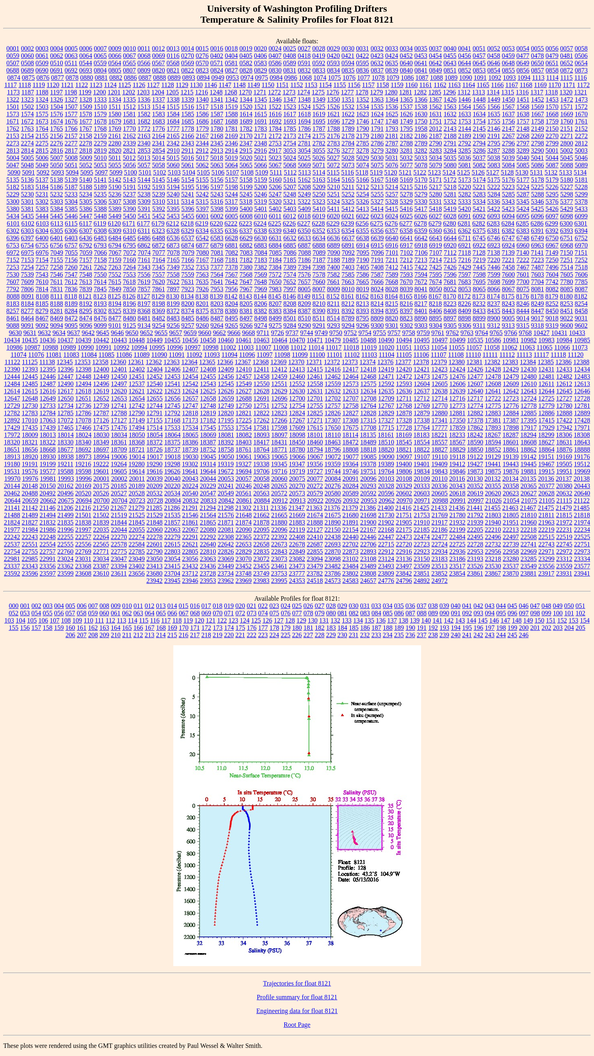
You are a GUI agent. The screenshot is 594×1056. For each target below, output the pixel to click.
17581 (261, 427)
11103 (369, 354)
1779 (202, 128)
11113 (524, 354)
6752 (581, 238)
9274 (260, 325)
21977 (12, 529)
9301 (391, 325)
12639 (457, 391)
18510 (386, 442)
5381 (27, 208)
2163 (144, 135)
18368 (137, 442)
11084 (89, 354)
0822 (187, 70)
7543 (42, 274)
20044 (208, 478)
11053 (421, 347)
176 (252, 627)
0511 (71, 63)
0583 (260, 63)
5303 (56, 201)
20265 (279, 485)
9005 (508, 318)
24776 (386, 580)
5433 (581, 208)
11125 (30, 361)
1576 (56, 114)
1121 (67, 84)
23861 (475, 573)
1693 (289, 121)
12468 (368, 376)
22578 (119, 544)
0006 (85, 48)
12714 (439, 398)
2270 (552, 135)
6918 (421, 245)
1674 (56, 121)
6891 (348, 245)
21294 (208, 507)
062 (127, 613)
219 (217, 634)
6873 (173, 245)
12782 (12, 413)
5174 (479, 179)
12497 (119, 383)
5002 (566, 150)
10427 (541, 332)
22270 (119, 536)
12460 (297, 376)
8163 (376, 296)
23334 (582, 558)
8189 (71, 303)
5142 (115, 179)
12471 (386, 376)
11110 (473, 354)
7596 (450, 274)
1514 (158, 106)
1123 (95, 84)
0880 (86, 77)
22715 (386, 544)
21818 (582, 515)
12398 (83, 369)
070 (218, 613)
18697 (101, 449)
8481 (144, 318)
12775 (493, 405)
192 (433, 627)
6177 (143, 223)
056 (59, 613)
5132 (551, 172)
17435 (30, 427)
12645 (564, 391)
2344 (202, 143)
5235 (100, 194)
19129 (493, 456)
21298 (225, 507)
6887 (304, 245)
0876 (42, 77)
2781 (304, 143)
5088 (566, 165)
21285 (154, 507)
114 (132, 620)
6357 (391, 230)
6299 (551, 223)
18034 (119, 434)
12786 (83, 413)
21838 (83, 522)
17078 (83, 420)
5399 (231, 208)
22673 (279, 544)
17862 (475, 427)
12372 (332, 361)
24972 (440, 580)
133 (346, 620)
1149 (253, 84)
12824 (297, 413)
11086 (124, 354)
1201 (114, 92)
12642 (511, 391)
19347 (297, 464)
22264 (101, 536)
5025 (304, 157)
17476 (119, 427)
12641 (493, 391)
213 (149, 634)
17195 (226, 420)
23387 (101, 566)
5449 (115, 216)
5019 (231, 157)
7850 (129, 289)
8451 (566, 310)
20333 (422, 485)
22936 (457, 551)
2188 (450, 135)
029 (342, 605)
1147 (225, 84)
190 (410, 627)
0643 (449, 63)
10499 (457, 340)
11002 (228, 347)
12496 (101, 383)
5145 (158, 179)
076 (286, 613)
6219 (201, 223)
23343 (30, 566)
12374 (368, 361)
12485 (30, 383)
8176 (522, 296)
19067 (315, 456)
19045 (208, 456)
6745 (479, 238)
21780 (457, 515)
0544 (85, 63)
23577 (582, 566)
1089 (451, 77)
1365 (406, 99)
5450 (129, 216)
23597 (48, 573)
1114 (552, 77)
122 (222, 620)
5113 (304, 172)
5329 (406, 201)
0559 (100, 63)
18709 (119, 449)
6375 (479, 230)
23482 (333, 566)
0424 (391, 55)
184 (342, 627)
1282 (420, 92)
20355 (493, 485)
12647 (12, 398)
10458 (208, 340)
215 (172, 634)
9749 (321, 332)
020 (240, 605)
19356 (315, 464)
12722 (493, 398)
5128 (507, 172)
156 (25, 627)
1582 (144, 114)
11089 (141, 354)
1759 (552, 121)
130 (312, 620)
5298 (566, 194)
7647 (245, 281)
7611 (56, 281)
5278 (406, 194)
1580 (115, 114)
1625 (391, 114)
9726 (277, 332)
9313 (508, 325)
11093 (212, 354)
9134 (144, 325)
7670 (406, 281)
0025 (289, 48)
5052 (85, 165)
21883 (297, 522)
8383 (275, 310)
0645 (479, 63)
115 (143, 620)
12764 (368, 405)
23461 (279, 566)
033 (376, 605)
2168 (217, 135)
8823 (406, 318)
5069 (304, 165)
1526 (333, 106)
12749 (226, 405)
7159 (115, 259)
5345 (522, 201)
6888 (319, 245)
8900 (493, 318)
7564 (217, 274)
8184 (27, 303)
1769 (115, 128)
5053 (100, 165)
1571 (566, 106)
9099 (100, 325)
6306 (71, 230)
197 (490, 627)
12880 (440, 413)
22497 (511, 536)
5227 (566, 186)
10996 (175, 347)
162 (93, 627)
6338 (260, 230)
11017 (333, 347)
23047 (119, 558)
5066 (260, 165)
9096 (85, 325)
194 (456, 627)
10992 (121, 347)
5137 (42, 179)
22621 (190, 544)
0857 (537, 70)
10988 (50, 347)
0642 (435, 63)
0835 (348, 70)
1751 (435, 121)
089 (433, 613)
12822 (261, 413)
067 (184, 613)
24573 (333, 580)
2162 (129, 135)
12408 (208, 369)
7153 (27, 259)
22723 (422, 544)
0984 (276, 77)
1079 (392, 77)
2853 (144, 150)
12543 (208, 383)
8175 (508, 296)
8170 (449, 296)
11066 (562, 347)
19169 (564, 456)
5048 (27, 165)
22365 (244, 536)
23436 (208, 566)
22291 (190, 536)
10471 (315, 340)
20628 (547, 493)
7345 (158, 267)
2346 (231, 143)
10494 (404, 340)
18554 (422, 442)
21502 (101, 515)
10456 (190, 340)
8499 (275, 318)
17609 (297, 427)
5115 (333, 172)
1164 (468, 84)
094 (490, 613)
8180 (566, 296)
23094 (315, 558)
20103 (386, 478)
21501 (83, 515)
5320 (274, 201)
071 (229, 613)
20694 (84, 500)
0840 (406, 70)
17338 (422, 420)
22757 (48, 551)
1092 (494, 77)
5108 (247, 172)
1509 (85, 106)
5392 (158, 208)
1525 (318, 106)
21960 (529, 522)
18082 (244, 434)
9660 (204, 332)
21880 (279, 522)
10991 (104, 347)
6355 (362, 230)
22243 (30, 536)
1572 (581, 106)
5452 (158, 216)
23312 (564, 558)
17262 (261, 420)
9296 (362, 325)
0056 (551, 48)
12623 (172, 391)
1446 (464, 99)
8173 (479, 296)
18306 (564, 434)
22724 (440, 544)
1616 (275, 114)
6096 (537, 216)
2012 (435, 128)
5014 (158, 157)
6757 (71, 245)
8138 (202, 296)
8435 (494, 310)
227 (308, 634)
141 (437, 620)
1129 (182, 84)
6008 (246, 216)
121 (210, 620)
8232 (479, 303)
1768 (100, 128)
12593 (404, 383)
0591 (304, 63)
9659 (190, 332)
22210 (493, 529)
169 (172, 627)
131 (324, 620)
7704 (537, 281)
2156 (56, 135)
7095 (362, 252)
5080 (450, 165)
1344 (246, 99)
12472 (404, 376)
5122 (419, 172)
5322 (304, 201)
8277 (27, 310)
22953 (475, 551)
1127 (153, 84)
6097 (551, 216)
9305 (450, 325)
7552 (115, 274)
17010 (30, 420)
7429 (464, 267)
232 (365, 634)
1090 (465, 77)
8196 (129, 303)
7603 (537, 274)
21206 (65, 507)
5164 (333, 179)
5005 (27, 157)
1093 (509, 77)
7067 (115, 252)
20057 (244, 478)
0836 (362, 70)
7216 (464, 259)
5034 (435, 157)
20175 (101, 485)
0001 (12, 48)
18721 (137, 449)
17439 (48, 427)
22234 (582, 529)
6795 (129, 245)
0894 (203, 77)
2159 (100, 135)
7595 (435, 274)
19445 (528, 464)
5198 (231, 186)
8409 (464, 310)
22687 (315, 544)
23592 (12, 573)
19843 (440, 471)
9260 (202, 325)
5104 (188, 172)
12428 (493, 369)
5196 (202, 186)
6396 (12, 238)
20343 (457, 485)
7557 (158, 274)
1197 (56, 92)
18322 (48, 442)
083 (365, 613)
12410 (244, 369)
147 (505, 620)
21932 (457, 522)
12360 (118, 361)
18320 (12, 442)
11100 (317, 354)
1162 (440, 84)
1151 (282, 84)
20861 (244, 500)
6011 (275, 216)
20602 (404, 493)
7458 (508, 267)
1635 (494, 114)
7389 (289, 267)
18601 (511, 442)
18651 (12, 449)
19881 (529, 471)
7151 (581, 252)
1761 (581, 121)
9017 (537, 318)
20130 (475, 478)
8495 (231, 318)
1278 (362, 92)
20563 (261, 493)
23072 (261, 558)
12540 (155, 383)
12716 (457, 398)
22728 (475, 544)
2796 (508, 143)
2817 (71, 150)
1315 (507, 92)
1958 (421, 128)
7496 (552, 267)
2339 (129, 143)
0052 (493, 48)
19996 (83, 478)
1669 (566, 114)
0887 (144, 77)
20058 (261, 478)
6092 (479, 216)
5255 (377, 194)
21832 (48, 522)
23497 (404, 566)
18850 (475, 449)
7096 (377, 252)
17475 (101, 427)
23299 (547, 558)
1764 (42, 128)
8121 (85, 296)
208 (93, 634)
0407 (274, 55)
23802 (350, 573)
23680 (154, 573)
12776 (511, 405)
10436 (48, 340)
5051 (71, 165)
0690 (42, 70)
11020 (386, 347)
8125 (114, 296)
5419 (449, 208)
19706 (261, 471)
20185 (119, 485)
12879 (422, 413)
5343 (508, 201)
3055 (318, 150)
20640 (582, 493)
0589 (289, 63)
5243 (217, 194)
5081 (464, 165)
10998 (210, 347)
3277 (347, 150)
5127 (492, 172)
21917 (440, 522)
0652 (566, 63)
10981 (511, 340)
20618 (457, 493)
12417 (350, 369)
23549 (529, 566)
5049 (42, 165)
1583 (158, 114)
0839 (391, 70)
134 (358, 620)
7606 (581, 274)
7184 (275, 259)
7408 (377, 267)
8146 (289, 296)
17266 (279, 420)
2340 (144, 143)
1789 (348, 128)
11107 (439, 354)
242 (478, 634)
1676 (71, 121)
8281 (56, 310)
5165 (348, 179)
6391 (537, 230)
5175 (494, 179)
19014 (137, 456)
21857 (172, 522)
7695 (479, 281)
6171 (128, 223)
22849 (297, 551)
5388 (100, 208)
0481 (566, 55)
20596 (386, 493)
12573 (351, 383)
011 (138, 605)
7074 (144, 252)
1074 (319, 77)
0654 (581, 63)
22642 (226, 544)
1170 (554, 84)
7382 (260, 267)
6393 (566, 230)
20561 (244, 493)
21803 (493, 515)
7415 (406, 267)
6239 (347, 223)
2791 (450, 143)
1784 (275, 128)
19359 (332, 464)
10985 (582, 340)
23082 (297, 558)
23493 (386, 566)
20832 (191, 500)
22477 (440, 536)
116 (155, 620)
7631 (187, 281)
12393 (30, 369)
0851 (450, 70)
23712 (190, 573)
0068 (144, 55)
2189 (464, 135)
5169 (406, 179)
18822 (422, 449)
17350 (457, 420)
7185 (289, 259)
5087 (552, 165)
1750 (421, 121)
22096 (279, 529)
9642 (88, 332)
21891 (351, 522)
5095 (86, 172)
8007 (319, 289)
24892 (422, 580)
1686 (202, 121)
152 (562, 620)
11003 (245, 347)
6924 (508, 245)
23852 (439, 573)
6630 (260, 238)
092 (467, 613)
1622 (348, 114)
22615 (172, 544)
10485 (351, 340)
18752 (208, 449)
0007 (100, 48)
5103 (174, 172)
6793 (100, 245)
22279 (172, 536)
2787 (391, 143)
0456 (464, 55)
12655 (155, 398)
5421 (479, 208)
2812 (581, 143)
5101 (144, 172)
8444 (523, 310)
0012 (158, 48)
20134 (510, 478)
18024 (83, 434)
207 (82, 634)
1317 (536, 92)
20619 (475, 493)
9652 (146, 332)
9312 (493, 325)
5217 (435, 186)
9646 (117, 332)
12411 (261, 369)
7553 (129, 274)
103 (9, 620)
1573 (12, 114)
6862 (144, 245)
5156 (217, 179)
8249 (537, 303)
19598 (83, 471)
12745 (172, 405)
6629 (246, 238)
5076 (391, 165)
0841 (421, 70)
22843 (279, 551)
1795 (406, 128)
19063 (261, 456)
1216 (201, 92)
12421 (421, 369)
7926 (202, 289)
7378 (231, 267)
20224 (190, 485)
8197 (144, 303)
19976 (30, 478)
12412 (279, 369)
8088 (12, 296)
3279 (376, 150)
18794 (315, 449)
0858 (552, 70)
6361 (449, 230)
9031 (581, 318)
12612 (564, 383)
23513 (440, 566)
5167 (377, 179)
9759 (423, 332)
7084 (260, 252)
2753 (275, 143)
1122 (81, 84)
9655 (161, 332)
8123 (100, 296)
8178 (537, 296)
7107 (435, 252)
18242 (475, 434)
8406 (435, 310)
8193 (100, 303)
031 (365, 605)
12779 (547, 405)
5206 (275, 186)
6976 (42, 252)
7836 (71, 289)
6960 (523, 245)
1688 (231, 121)
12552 (297, 383)
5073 (348, 165)
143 (460, 620)
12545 (226, 383)
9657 (175, 332)
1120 (53, 84)
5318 (245, 201)
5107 (232, 172)
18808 (351, 449)
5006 (42, 157)
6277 (405, 223)
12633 (351, 391)
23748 (243, 573)
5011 (115, 157)
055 (48, 613)
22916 (404, 551)
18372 (155, 442)
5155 (202, 179)
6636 (333, 238)
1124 (110, 84)
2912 (202, 150)
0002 (27, 48)
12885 (529, 413)
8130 (172, 296)
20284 (351, 485)
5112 (290, 172)
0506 (581, 55)
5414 (376, 208)
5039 (508, 157)
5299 (581, 194)
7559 (187, 274)
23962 (226, 580)
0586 (274, 63)
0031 (362, 48)
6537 (187, 238)
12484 (12, 383)
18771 (279, 449)
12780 (564, 405)
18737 (172, 449)
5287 (523, 194)
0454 (435, 55)
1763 (27, 128)
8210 (319, 303)
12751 (261, 405)
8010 (348, 289)
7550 (100, 274)
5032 (406, 157)
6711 (464, 238)
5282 (464, 194)
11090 (159, 354)
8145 (274, 296)
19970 (12, 478)
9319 (551, 325)
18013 (48, 434)
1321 (580, 92)
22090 (244, 529)
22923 (422, 551)
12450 (119, 376)
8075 (523, 289)
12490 (65, 383)
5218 (449, 186)
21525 (137, 515)
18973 (83, 456)
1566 (493, 106)
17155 (155, 420)
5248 (289, 194)
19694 (244, 471)
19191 (30, 464)
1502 (27, 106)
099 (546, 613)
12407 (190, 369)
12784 (48, 413)
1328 (85, 99)
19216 (83, 464)
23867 (493, 573)
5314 (187, 201)
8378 (217, 310)
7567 (231, 274)
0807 (129, 70)
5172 (450, 179)
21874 (244, 522)
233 (376, 634)
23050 (155, 558)
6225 (274, 223)
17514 (155, 427)
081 (342, 613)
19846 (457, 471)
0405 (245, 55)
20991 (458, 500)
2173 (289, 135)
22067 (190, 529)
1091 (480, 77)
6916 (391, 245)
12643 (529, 391)
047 (535, 605)
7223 (537, 259)
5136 (27, 179)
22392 (279, 536)
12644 (547, 391)
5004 (12, 157)
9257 (187, 325)
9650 (132, 332)
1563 (449, 106)
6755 (42, 245)
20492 (48, 493)
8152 (333, 296)
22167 (368, 529)
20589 (351, 493)
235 (399, 634)
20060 (279, 478)
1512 (129, 106)
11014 (316, 347)
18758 (226, 449)
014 (172, 605)
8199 (173, 303)
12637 (422, 391)
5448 (100, 216)
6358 (406, 230)
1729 (348, 121)
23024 (65, 558)
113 (121, 620)
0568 (172, 63)
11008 (281, 347)
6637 (348, 238)
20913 (298, 500)
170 (184, 627)
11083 (71, 354)
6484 (115, 238)
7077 (158, 252)
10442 (101, 340)
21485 (581, 507)
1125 (124, 84)
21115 (564, 500)
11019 (369, 347)
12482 (564, 376)
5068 (289, 165)
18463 (333, 442)
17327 (386, 420)
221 (240, 634)
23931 (564, 573)
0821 (173, 70)
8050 (435, 289)
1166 (497, 84)
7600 (508, 274)
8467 (42, 318)
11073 (580, 347)
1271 (259, 92)
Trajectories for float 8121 (297, 983)
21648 (244, 515)
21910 (422, 522)
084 (376, 613)
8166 (420, 296)
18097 (279, 434)
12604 (422, 383)
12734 (65, 405)
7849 (115, 289)
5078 (421, 165)
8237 (493, 303)
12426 (475, 369)
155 (14, 627)
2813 (12, 150)
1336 (144, 99)
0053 (508, 48)
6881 (231, 245)
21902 (386, 522)
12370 (296, 361)
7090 (333, 252)
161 (82, 627)
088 (422, 613)
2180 (377, 135)
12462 (333, 376)
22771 (101, 551)
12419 (386, 369)
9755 (379, 332)
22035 (101, 529)
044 (501, 605)
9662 (219, 332)
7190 (362, 259)
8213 (362, 303)
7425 (435, 267)
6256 (362, 223)
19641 (190, 471)
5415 (391, 208)
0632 (376, 63)
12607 (475, 383)
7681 (449, 281)
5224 (522, 186)
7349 (173, 267)
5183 (27, 186)
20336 (440, 485)
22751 (582, 544)
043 (489, 605)
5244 (231, 194)
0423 (376, 55)
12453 (172, 376)
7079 (187, 252)
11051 (404, 347)
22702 (351, 544)
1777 (173, 128)
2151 (566, 128)
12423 (439, 369)
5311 (173, 201)
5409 (304, 208)
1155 (339, 84)
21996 (65, 529)
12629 (279, 391)
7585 (348, 274)
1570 (551, 106)
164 (116, 627)
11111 (490, 354)
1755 (494, 121)
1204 (157, 92)
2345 (217, 143)
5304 (71, 201)
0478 (537, 55)
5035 (449, 157)
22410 (315, 536)
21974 (582, 522)
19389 (386, 464)
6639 (377, 238)
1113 (538, 77)
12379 (439, 361)
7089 (319, 252)
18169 (404, 434)
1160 (411, 84)
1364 (391, 99)
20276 (333, 485)
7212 (406, 259)
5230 (27, 194)
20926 (333, 500)
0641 (420, 63)
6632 (289, 238)
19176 (582, 456)
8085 (566, 289)
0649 (522, 63)
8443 (508, 310)
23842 (404, 573)
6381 (493, 230)
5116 (347, 172)
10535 (475, 340)
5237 (129, 194)
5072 (333, 165)
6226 (289, 223)
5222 (493, 186)
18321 (30, 442)
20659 (30, 500)
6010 (260, 216)
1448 (479, 99)
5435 (27, 216)
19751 (368, 471)
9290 (304, 325)
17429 (12, 427)
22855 (315, 551)
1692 (275, 121)
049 (557, 605)
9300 (377, 325)
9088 (12, 325)
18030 (101, 434)
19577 (48, 471)
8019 (362, 289)
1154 (325, 84)
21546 (190, 515)
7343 (144, 267)
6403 (71, 238)
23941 (582, 573)
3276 (333, 150)
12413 (297, 369)
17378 (475, 420)
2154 (27, 135)
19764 (386, 471)
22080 (208, 529)
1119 (38, 84)
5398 (217, 208)
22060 (155, 529)
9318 (537, 325)
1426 (450, 99)
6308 (100, 230)
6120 (114, 223)
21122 (582, 500)
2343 (187, 143)
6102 (27, 223)
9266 (246, 325)
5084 (508, 165)
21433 (439, 507)
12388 (581, 361)
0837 (377, 70)
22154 (350, 529)
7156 (71, 259)
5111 (276, 172)
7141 (537, 252)
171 (195, 627)
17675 (351, 427)
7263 (115, 267)
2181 (391, 135)
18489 (368, 442)
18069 (208, 434)
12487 (48, 383)
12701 (315, 398)
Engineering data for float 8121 (297, 1010)
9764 (481, 332)
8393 (362, 310)
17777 (440, 427)
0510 (56, 63)
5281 (450, 194)
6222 (230, 223)
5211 (348, 186)
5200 (260, 186)
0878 (72, 77)
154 (585, 620)
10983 (547, 340)
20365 (529, 485)
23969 (244, 580)
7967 (246, 289)
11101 (335, 354)
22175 (404, 529)
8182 (581, 296)
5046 (581, 157)
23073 (279, 558)
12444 (12, 376)
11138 (47, 361)
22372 (261, 536)
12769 (422, 405)
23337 (12, 566)
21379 (350, 507)
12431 (546, 369)
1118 (24, 84)
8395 (391, 310)
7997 (289, 289)
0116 (173, 55)
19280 (136, 464)
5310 (158, 201)
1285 (434, 92)
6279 (434, 223)
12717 (475, 398)
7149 (551, 252)
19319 (225, 464)
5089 (581, 165)
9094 (56, 325)
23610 (101, 573)
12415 (315, 369)
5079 (435, 165)
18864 (547, 449)
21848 (155, 522)
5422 (493, 208)
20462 (12, 493)
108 (66, 620)
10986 (14, 347)
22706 (368, 544)
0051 (479, 48)
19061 (244, 456)
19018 (172, 456)
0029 (333, 48)
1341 (217, 99)
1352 (362, 99)
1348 (304, 99)
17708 (368, 427)
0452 (406, 55)
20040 (172, 478)
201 (535, 627)
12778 (529, 405)
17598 (279, 427)
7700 (522, 281)
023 (274, 605)
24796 (404, 580)
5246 (260, 194)
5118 (362, 172)
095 (501, 613)
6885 (289, 245)
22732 (493, 544)
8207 (275, 303)
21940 (493, 522)
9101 (115, 325)
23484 (351, 566)
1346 (275, 99)
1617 (289, 114)
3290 (537, 150)
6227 (303, 223)
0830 (275, 70)
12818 (190, 413)
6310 (129, 230)
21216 (83, 507)
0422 (362, 55)
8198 (158, 303)
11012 (298, 347)
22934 (440, 551)
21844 (119, 522)
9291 (319, 325)
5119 (376, 172)
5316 (216, 201)
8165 (406, 296)
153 (573, 620)
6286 (536, 223)
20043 (190, 478)
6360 (435, 230)
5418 (435, 208)
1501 (12, 106)
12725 (546, 398)
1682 (144, 121)
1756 (508, 121)
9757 (393, 332)
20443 (582, 485)
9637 (73, 332)
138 (403, 620)
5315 (202, 201)
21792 (475, 515)
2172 (275, 135)
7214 (435, 259)
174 (229, 627)
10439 (83, 340)
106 (43, 620)
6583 (217, 238)
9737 (291, 332)
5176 (508, 179)
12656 (172, 398)
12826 (333, 413)
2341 (158, 143)
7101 (391, 252)
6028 (449, 216)
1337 (158, 99)
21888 (315, 522)
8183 (12, 303)
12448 (83, 376)
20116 (457, 478)
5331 (435, 201)
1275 (318, 92)
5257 (391, 194)
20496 (65, 493)
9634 (59, 332)
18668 (48, 449)
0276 (202, 55)
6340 (289, 230)
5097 (101, 172)
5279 (421, 194)
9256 (173, 325)
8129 (158, 296)
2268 (523, 135)
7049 (56, 252)
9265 (231, 325)
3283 (435, 150)
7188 (333, 259)
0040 (449, 48)
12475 (440, 376)
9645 (102, 332)
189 (399, 627)
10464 (279, 340)
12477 (475, 376)
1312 (464, 92)
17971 (582, 427)
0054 (522, 48)
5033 (420, 157)
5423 (508, 208)
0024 (274, 48)
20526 (101, 493)
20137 (564, 478)
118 (176, 620)
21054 (511, 500)
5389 (115, 208)
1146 (210, 84)
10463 (261, 340)
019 (229, 605)
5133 (565, 172)
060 (104, 613)
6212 (172, 223)
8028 (391, 289)
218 (206, 634)
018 (217, 605)
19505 (564, 464)
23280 (511, 558)
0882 (115, 77)
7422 (421, 267)
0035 (420, 48)
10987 (32, 347)
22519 (564, 536)
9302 (406, 325)
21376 (332, 507)
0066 (115, 55)
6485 (129, 238)
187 (376, 627)
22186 (439, 529)
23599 (65, 573)
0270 (187, 55)
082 (354, 613)
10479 (333, 340)
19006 (119, 456)
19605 (119, 471)
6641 (406, 238)
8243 (508, 303)
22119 (297, 529)
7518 (581, 267)
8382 (260, 310)
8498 (260, 318)
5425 (537, 208)
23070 (244, 558)
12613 (582, 383)
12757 (333, 405)
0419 (318, 55)
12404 (155, 369)
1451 (523, 99)
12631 (315, 391)
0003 (42, 48)
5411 (333, 208)
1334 (115, 99)
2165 (173, 135)
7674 (435, 281)
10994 (139, 347)
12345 (65, 361)
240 (455, 634)
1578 (85, 114)
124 (244, 620)
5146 (173, 179)
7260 (71, 267)
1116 (580, 77)
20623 (511, 493)
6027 (435, 216)
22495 (475, 536)
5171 (435, 179)
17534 (190, 427)
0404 (231, 55)
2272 (581, 135)
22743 (547, 544)
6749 (537, 238)
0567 (158, 63)
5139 (71, 179)
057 (70, 613)
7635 (202, 281)
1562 (435, 106)
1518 (216, 106)
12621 (137, 391)
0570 (202, 63)
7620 (158, 281)
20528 (137, 493)
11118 (558, 354)
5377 (566, 201)
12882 (475, 413)
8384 (289, 310)
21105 (547, 500)
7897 (173, 289)
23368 (83, 566)
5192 (144, 186)
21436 (457, 507)
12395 (48, 369)
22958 (511, 551)
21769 (440, 515)
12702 (333, 398)
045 (512, 605)
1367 (435, 99)
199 (512, 627)
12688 (244, 398)
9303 (421, 325)
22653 (244, 544)
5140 (85, 179)
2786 (377, 143)
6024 (391, 216)
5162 (304, 179)
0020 (260, 48)
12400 (101, 369)
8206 (260, 303)
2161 (115, 135)
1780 (217, 128)
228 (319, 634)
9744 (306, 332)
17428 (582, 420)
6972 (12, 252)
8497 (246, 318)
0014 (187, 48)
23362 (65, 566)
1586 (202, 114)
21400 (385, 507)
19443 (510, 464)
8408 (450, 310)
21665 (279, 515)
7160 (129, 259)
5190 (115, 186)
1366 (421, 99)
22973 (582, 551)
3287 (493, 150)
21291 (190, 507)
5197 (217, 186)
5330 (420, 201)
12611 (546, 383)
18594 (493, 442)
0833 (319, 70)
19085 (368, 456)
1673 (42, 121)
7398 (319, 267)
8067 (508, 289)
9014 (522, 318)
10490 (386, 340)
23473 (297, 566)
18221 (439, 434)
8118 (70, 296)
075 (274, 613)
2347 (246, 143)
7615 (114, 281)
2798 (537, 143)
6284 (507, 223)
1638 (523, 114)
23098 (333, 558)
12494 (83, 383)
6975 (27, 252)
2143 (450, 128)
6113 (57, 223)
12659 (226, 398)
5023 (274, 157)
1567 (508, 106)
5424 (522, 208)
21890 (333, 522)
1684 (173, 121)
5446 (71, 216)
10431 (559, 332)
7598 (479, 274)
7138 (493, 252)
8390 (319, 310)
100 (558, 613)
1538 (420, 106)
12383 (510, 361)
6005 (231, 216)
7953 (217, 289)
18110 (333, 434)
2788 (406, 143)
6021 (347, 216)
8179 (551, 296)
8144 (260, 296)
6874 (187, 245)
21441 (474, 507)
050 (569, 605)
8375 (202, 310)
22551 (30, 544)
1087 (421, 77)
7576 (304, 274)
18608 (529, 442)
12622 (155, 391)
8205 (246, 303)
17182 (208, 420)
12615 (30, 391)
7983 (275, 289)
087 (410, 613)
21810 (529, 515)
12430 (528, 369)
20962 (387, 500)
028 (331, 605)
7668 (391, 281)
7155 (56, 259)
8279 (42, 310)
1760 (566, 121)
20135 (528, 478)
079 (320, 613)
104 (21, 620)
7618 (129, 281)
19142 (528, 456)
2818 (85, 150)
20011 (137, 478)
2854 (158, 150)
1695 (319, 121)
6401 (56, 238)
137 (392, 620)
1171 (569, 84)
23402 (137, 566)
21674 (315, 515)
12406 (172, 369)
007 (93, 605)
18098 (297, 434)
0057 (566, 48)
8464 (27, 318)
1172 (583, 84)
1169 (540, 84)
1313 (478, 92)
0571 (216, 63)
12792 (172, 413)
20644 (12, 500)
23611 (119, 573)
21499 (65, 515)
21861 (190, 522)
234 (387, 634)
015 (183, 605)
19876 (511, 471)
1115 (566, 77)
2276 (56, 143)
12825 (315, 413)
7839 (85, 289)
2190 (479, 135)
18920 (30, 456)
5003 (581, 150)
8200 (187, 303)
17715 (386, 427)
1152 (296, 84)
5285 (508, 194)
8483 (173, 318)
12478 (493, 376)
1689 (246, 121)
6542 (202, 238)
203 (558, 627)
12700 (297, 398)
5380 (12, 208)
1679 (115, 121)
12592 (386, 383)
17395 (529, 420)
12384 (528, 361)
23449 (226, 566)
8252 (551, 303)
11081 (54, 354)
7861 (158, 289)
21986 (48, 529)
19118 (457, 456)
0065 (100, 55)
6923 (494, 245)
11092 (194, 354)
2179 (362, 135)
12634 (368, 391)
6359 (420, 230)
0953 (232, 77)
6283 (493, 223)
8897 (449, 318)
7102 (406, 252)
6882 (246, 245)
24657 (368, 580)
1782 (246, 128)
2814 (27, 150)
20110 (439, 478)
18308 (582, 434)
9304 (435, 325)
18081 (226, 434)
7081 (217, 252)
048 (546, 605)
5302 (42, 201)
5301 (27, 201)
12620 (119, 391)
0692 (71, 70)
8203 (217, 303)
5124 (449, 172)
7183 (260, 259)
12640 (475, 391)
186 (365, 627)
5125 (463, 172)
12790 (137, 413)
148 (517, 620)
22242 (12, 536)
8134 (187, 296)
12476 (457, 376)
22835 (261, 551)
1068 (305, 77)
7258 (56, 267)
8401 (421, 310)
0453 (420, 55)
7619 (143, 281)
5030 (376, 157)
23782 (315, 573)
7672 (420, 281)
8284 (71, 310)
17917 (529, 427)
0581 (231, 63)
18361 (119, 442)
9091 (27, 325)
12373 (350, 361)
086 (399, 613)
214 (161, 634)
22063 (172, 529)
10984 (564, 340)
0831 (289, 70)
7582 (333, 274)
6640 (391, 238)
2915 (245, 150)
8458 (581, 310)
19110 (439, 456)
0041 (464, 48)
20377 (547, 485)
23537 (511, 566)
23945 (172, 580)
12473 (422, 376)
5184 (42, 186)
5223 (508, 186)
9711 (263, 332)
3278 (362, 150)
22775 (119, 551)
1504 (56, 106)
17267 (297, 420)
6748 (522, 238)
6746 (493, 238)
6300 (566, 223)
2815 (42, 150)
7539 (27, 274)
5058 (158, 165)
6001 (202, 216)
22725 (457, 544)
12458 (261, 376)
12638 (440, 391)
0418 (304, 55)
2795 (494, 143)
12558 (315, 383)
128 (290, 620)
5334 (479, 201)
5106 (217, 172)
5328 (391, 201)
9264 (217, 325)
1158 (382, 84)
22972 (564, 551)
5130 (521, 172)
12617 (65, 391)
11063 (527, 347)
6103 (42, 223)
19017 (155, 456)
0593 (333, 63)
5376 (551, 201)
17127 (119, 420)
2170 (246, 135)
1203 (143, 92)
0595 (362, 63)
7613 (85, 281)
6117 (85, 223)
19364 (350, 464)
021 (251, 605)
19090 (386, 456)
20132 (493, 478)
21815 (564, 515)
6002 (217, 216)
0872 (566, 70)
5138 (56, 179)
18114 (350, 434)
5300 (12, 201)
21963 (547, 522)
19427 (475, 464)
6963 (537, 245)
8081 (537, 289)
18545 (404, 442)
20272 (315, 485)
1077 (363, 77)
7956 (231, 289)
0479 (551, 55)
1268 (230, 92)
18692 (83, 449)
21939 (475, 522)
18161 (386, 434)
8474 (85, 318)
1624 (377, 114)
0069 (158, 55)
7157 (85, 259)
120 (199, 620)
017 (206, 605)
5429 (566, 208)
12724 (528, 398)
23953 (208, 580)
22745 (564, 544)
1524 (304, 106)
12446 (48, 376)
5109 (261, 172)
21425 (421, 507)
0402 (216, 55)
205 (580, 627)
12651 (83, 398)
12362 (154, 361)
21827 (30, 522)
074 (263, 613)
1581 (129, 114)
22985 (30, 558)
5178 (537, 179)
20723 (137, 500)
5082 (479, 165)
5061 (187, 165)
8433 (479, 310)
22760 (65, 551)
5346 (537, 201)
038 (433, 605)
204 (569, 627)
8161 (347, 296)
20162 (65, 485)
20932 (351, 500)
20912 (280, 500)
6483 (100, 238)
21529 (155, 515)
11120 (575, 354)
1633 (464, 114)
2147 (508, 128)
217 (195, 634)
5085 (523, 165)
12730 (30, 405)
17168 (172, 420)
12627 (244, 391)
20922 (315, 500)
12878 (404, 413)
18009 (30, 434)
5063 (217, 165)
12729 (12, 405)
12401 (119, 369)
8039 (406, 289)
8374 (187, 310)
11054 (439, 347)
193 (444, 627)
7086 (289, 252)
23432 (190, 566)
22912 (386, 551)
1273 (289, 92)
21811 (546, 515)
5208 (304, 186)
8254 (581, 303)
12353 (83, 361)
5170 (421, 179)
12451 (137, 376)
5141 (100, 179)
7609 (27, 281)
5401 (260, 208)
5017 (202, 157)
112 (110, 620)
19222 (101, 464)
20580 (333, 493)
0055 (537, 48)
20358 (511, 485)
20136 (546, 478)
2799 (552, 143)
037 (421, 605)
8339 (129, 310)
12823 (279, 413)
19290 (154, 464)
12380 (457, 361)
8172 (464, 296)
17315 (368, 420)
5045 (566, 157)
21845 (137, 522)
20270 (297, 485)
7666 (376, 281)
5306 (100, 201)
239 (444, 634)
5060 (173, 165)
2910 (173, 150)
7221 (508, 259)
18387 (208, 442)
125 (256, 620)
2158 (85, 135)
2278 (85, 143)
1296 (449, 92)
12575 (368, 383)
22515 (547, 536)
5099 (115, 172)
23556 (547, 566)
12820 (226, 413)
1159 (397, 84)
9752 (350, 332)
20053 (226, 478)
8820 (391, 318)
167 (150, 627)
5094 (72, 172)
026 (308, 605)
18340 (83, 442)
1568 (522, 106)
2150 (552, 128)
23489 (368, 566)
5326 (362, 201)
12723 (510, 398)
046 (523, 605)
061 (116, 613)
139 (414, 620)
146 (494, 620)
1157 (368, 84)
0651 (551, 63)
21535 (172, 515)
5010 (100, 157)
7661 (333, 281)
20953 (369, 500)
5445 (56, 216)
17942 (564, 427)
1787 (319, 128)
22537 (12, 544)
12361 (136, 361)
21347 (296, 507)
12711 (404, 398)
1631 (435, 114)
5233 (71, 194)
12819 (208, 413)
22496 (493, 536)
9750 (335, 332)
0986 (290, 77)
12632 (333, 391)
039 (444, 605)
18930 (48, 456)
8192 (85, 303)
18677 (65, 449)
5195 (187, 186)
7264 (129, 267)
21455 (492, 507)
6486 (144, 238)
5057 (144, 165)
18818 (368, 449)
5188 (85, 186)
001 (25, 605)
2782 (319, 143)
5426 (551, 208)
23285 (529, 558)
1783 (260, 128)
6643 (435, 238)
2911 (187, 150)
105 (32, 620)
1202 (128, 92)
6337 (245, 230)
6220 (216, 223)
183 (331, 627)
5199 (246, 186)
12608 (493, 383)
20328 (386, 485)
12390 (12, 369)
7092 (348, 252)
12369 (278, 361)
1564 (464, 106)
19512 (582, 464)
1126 (138, 84)
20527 (119, 493)
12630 (297, 391)
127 (278, 620)
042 (478, 605)
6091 (464, 216)
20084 (333, 478)
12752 (279, 405)
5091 (28, 172)
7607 (12, 281)
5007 (56, 157)
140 (426, 620)
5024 (289, 157)
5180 (566, 179)
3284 (449, 150)
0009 (115, 48)
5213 (376, 186)
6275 (376, 223)
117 (165, 620)
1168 (525, 84)
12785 (65, 413)
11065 (544, 347)
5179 (552, 179)
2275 (42, 143)
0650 (537, 63)
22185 (421, 529)
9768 (525, 332)
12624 (190, 391)
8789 (347, 318)
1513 (143, 106)
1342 (231, 99)
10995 (157, 347)
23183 (440, 558)
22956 (493, 551)
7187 (319, 259)
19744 (333, 471)
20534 (172, 493)
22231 (564, 529)
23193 (475, 558)
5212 (362, 186)
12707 (351, 398)
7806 (27, 289)
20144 (12, 485)
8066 (494, 289)
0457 (479, 55)
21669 (297, 515)
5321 (289, 201)
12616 (48, 391)
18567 (457, 442)
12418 (368, 369)
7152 (12, 259)
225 (285, 634)
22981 (12, 558)
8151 (318, 296)
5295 (552, 194)
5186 (56, 186)
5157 (231, 179)
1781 (231, 128)
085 (388, 613)
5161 (289, 179)
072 (240, 613)
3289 (522, 150)
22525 (582, 536)
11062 (509, 347)
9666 (234, 332)
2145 (479, 128)
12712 (421, 398)
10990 (86, 347)
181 (308, 627)
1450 (508, 99)
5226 (551, 186)
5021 (260, 157)
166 (138, 627)
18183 (421, 434)
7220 (493, 259)
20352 (475, 485)
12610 (529, 383)
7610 (42, 281)
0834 (333, 70)
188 (388, 627)
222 (251, 634)
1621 (333, 114)
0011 (144, 48)
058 (82, 613)
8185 (42, 303)
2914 (231, 150)
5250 (319, 194)
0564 (114, 63)
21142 (30, 507)
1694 (304, 121)
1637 (508, 114)
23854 (457, 573)
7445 (479, 267)
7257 (42, 267)
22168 (386, 529)
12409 (226, 369)
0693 (85, 70)
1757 (523, 121)
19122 (475, 456)
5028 (347, 157)
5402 (275, 208)
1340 (202, 99)
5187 (71, 186)
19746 (351, 471)
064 (150, 613)
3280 (391, 150)
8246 (522, 303)
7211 (391, 259)
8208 (289, 303)
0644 (464, 63)
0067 (129, 55)
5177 (523, 179)
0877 (57, 77)
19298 (172, 464)
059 (93, 613)
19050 (226, 456)
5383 (42, 208)
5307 (115, 201)
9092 (42, 325)
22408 (297, 536)
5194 (173, 186)
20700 (102, 500)
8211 (333, 303)
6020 (333, 216)
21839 (101, 522)
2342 (173, 143)
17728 (404, 427)
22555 (65, 544)
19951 (564, 471)
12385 (546, 361)
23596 (30, 573)
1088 (436, 77)
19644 (208, 471)
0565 (129, 63)
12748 (208, 405)
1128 (167, 84)
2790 (435, 143)
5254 (362, 194)
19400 (404, 464)
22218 (528, 529)
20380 (564, 485)
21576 (226, 515)
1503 (42, 106)
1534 (362, 106)
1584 (173, 114)
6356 (376, 230)
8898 (464, 318)
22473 (404, 536)
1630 (421, 114)
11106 (421, 354)
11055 (456, 347)
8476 (100, 318)
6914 (362, 245)
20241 (226, 485)
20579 (315, 493)
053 (25, 613)
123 (233, 620)
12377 (403, 361)
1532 (347, 106)
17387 (511, 420)
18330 (65, 442)
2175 (319, 135)
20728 (155, 500)
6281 (464, 223)
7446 (494, 267)
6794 (115, 245)
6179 (157, 223)
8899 (479, 318)
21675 (333, 515)
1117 (10, 84)
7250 (551, 259)
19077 (351, 456)
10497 (440, 340)
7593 (406, 274)
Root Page (296, 1024)
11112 (507, 354)
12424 (457, 369)
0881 (101, 77)
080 (331, 613)
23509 (422, 566)
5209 (319, 186)
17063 (48, 420)
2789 (421, 143)
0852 (464, 70)
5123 (434, 172)
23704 (172, 573)
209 (104, 634)
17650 (333, 427)
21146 (47, 507)
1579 (100, 114)
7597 (464, 274)
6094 (508, 216)
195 (467, 627)
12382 (492, 361)
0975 (261, 77)
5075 (377, 165)
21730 (386, 515)
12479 (511, 376)
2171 (260, 135)
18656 (30, 449)
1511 (115, 106)
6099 (581, 216)
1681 (129, 121)
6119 (100, 223)
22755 (30, 551)
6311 (144, 230)
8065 (479, 289)
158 (48, 627)
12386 (564, 361)
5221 (479, 186)
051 (580, 605)
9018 (551, 318)
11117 (541, 354)
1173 (13, 92)
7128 (479, 252)
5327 (376, 201)
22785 (137, 551)
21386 (368, 507)
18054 (155, 434)
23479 (315, 566)
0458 (493, 55)
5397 (202, 208)
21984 (30, 529)
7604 (552, 274)
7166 (187, 259)
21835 (65, 522)
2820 (115, 150)
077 (297, 613)
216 (183, 634)
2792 (464, 143)
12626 (226, 391)
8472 (71, 318)
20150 (48, 485)
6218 (187, 223)
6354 (347, 230)
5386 (85, 208)
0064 (85, 55)
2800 (566, 143)
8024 (377, 289)
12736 (83, 405)
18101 (315, 434)
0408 (289, 55)
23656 (136, 573)
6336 (231, 230)
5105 (203, 172)
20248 (261, 485)
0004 (56, 48)
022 (263, 605)
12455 (208, 376)
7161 (144, 259)
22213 (510, 529)
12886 (547, 413)
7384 (275, 267)
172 (206, 627)
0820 (158, 70)
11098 (282, 354)
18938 (65, 456)
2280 (115, 143)
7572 (275, 274)
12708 (368, 398)
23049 (137, 558)
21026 (493, 500)
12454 (190, 376)
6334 (202, 230)
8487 (217, 318)
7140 (522, 252)
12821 (244, 413)
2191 (494, 135)
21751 (404, 515)
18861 (511, 449)
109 (77, 620)
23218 (493, 558)
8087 (581, 289)
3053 (289, 150)
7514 (566, 267)
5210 (333, 186)
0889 (174, 77)
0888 (159, 77)
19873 (475, 471)
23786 (332, 573)
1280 (391, 92)
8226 (464, 303)
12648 (30, 398)
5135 (12, 179)
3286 (479, 150)
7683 (464, 281)
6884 (275, 245)
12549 (244, 383)
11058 (492, 347)
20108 (404, 478)
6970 (581, 245)
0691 (56, 70)
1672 (27, 121)
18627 (547, 442)
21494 (48, 515)
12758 (351, 405)
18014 (65, 434)
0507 (12, 63)
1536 (391, 106)
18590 (475, 442)
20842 (226, 500)
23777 (297, 573)
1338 (173, 99)
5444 (42, 216)
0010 (129, 48)
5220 (464, 186)
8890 (420, 318)
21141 (12, 507)
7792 (12, 289)
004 (59, 605)
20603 (422, 493)
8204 (231, 303)
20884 (262, 500)
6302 (12, 230)
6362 (464, 230)
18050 (137, 434)
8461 (12, 318)
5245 (246, 194)
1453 (552, 99)
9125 (129, 325)
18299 (546, 434)
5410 (319, 208)
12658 (208, 398)
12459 (279, 376)
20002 (119, 478)
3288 (508, 150)
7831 (56, 289)
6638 (362, 238)
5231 (42, 194)
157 (36, 627)
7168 (217, 259)
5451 (144, 216)
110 (88, 620)
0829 (260, 70)
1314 (493, 92)
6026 (420, 216)
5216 (420, 186)
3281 (406, 150)
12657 (190, 398)
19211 (65, 464)
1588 (231, 114)
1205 (172, 92)
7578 (319, 274)
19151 (546, 456)
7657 (304, 281)
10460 (226, 340)
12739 (101, 405)
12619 (101, 391)
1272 (274, 92)
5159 (260, 179)
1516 (187, 106)
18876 (564, 449)
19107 (422, 456)
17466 (83, 427)
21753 (422, 515)
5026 (318, 157)
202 (546, 627)
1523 (289, 106)
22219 (546, 529)
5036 (464, 157)
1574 (27, 114)
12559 (333, 383)
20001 (101, 478)
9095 (71, 325)
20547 (208, 493)
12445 (30, 376)
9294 (348, 325)
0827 (231, 70)
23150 (422, 558)
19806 (404, 471)
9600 (566, 325)
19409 (439, 464)
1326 (56, 99)
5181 (581, 179)
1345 (260, 99)
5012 (129, 157)
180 (297, 627)
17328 (404, 420)
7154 (42, 259)
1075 (334, 77)
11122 (12, 361)
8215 (391, 303)
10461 (244, 340)
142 (448, 620)
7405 (362, 267)
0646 (493, 63)
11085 (106, 354)
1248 (216, 92)
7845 (100, 289)
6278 (420, 223)
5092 (42, 172)
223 (263, 634)
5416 (406, 208)
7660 (318, 281)
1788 (333, 128)
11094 (229, 354)
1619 (319, 114)
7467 (523, 267)
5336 (493, 201)
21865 (208, 522)
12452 (155, 376)
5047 (12, 165)
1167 (511, 84)
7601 (523, 274)
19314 (208, 464)
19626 (172, 471)
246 (523, 634)
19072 (333, 456)
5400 (246, 208)
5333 (464, 201)
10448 (137, 340)
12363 (172, 361)
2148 (523, 128)
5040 (522, 157)
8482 (158, 318)
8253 (566, 303)
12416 (332, 369)
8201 (202, 303)
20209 (155, 485)
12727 (564, 398)
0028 (318, 48)
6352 (318, 230)
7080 (202, 252)
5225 (537, 186)
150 (539, 620)
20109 (422, 478)
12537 (137, 383)
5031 (391, 157)
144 (471, 620)
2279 (100, 143)
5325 (347, 201)
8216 (406, 303)
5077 (406, 165)
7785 (581, 281)
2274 (27, 143)
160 (70, 627)
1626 (406, 114)
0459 (508, 55)
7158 (100, 259)
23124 (386, 558)
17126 (101, 420)
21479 (564, 507)
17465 (65, 427)
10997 (193, 347)
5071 (319, 165)
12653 (119, 398)
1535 (376, 106)
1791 (377, 128)
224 (274, 634)
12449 (101, 376)
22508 (529, 536)
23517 (457, 566)
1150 (268, 84)
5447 (85, 216)
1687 (217, 121)
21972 (564, 522)
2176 (333, 135)
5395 (173, 208)
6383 (522, 230)
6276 (391, 223)
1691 (260, 121)
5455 (187, 216)
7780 (566, 281)
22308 (226, 536)
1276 (332, 92)
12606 (457, 383)
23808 (368, 573)
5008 (71, 157)
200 (524, 627)
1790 (362, 128)
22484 (457, 536)
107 (55, 620)
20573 (297, 493)
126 (267, 620)
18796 (333, 449)
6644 (450, 238)
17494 (137, 427)
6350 (304, 230)
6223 (245, 223)
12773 (457, 405)
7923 (187, 289)
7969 (260, 289)
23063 (208, 558)
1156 (354, 84)
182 (320, 627)
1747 (377, 121)
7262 (100, 267)
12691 (261, 398)
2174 (304, 135)
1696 (333, 121)
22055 (137, 529)
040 (455, 605)
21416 (403, 507)
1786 (304, 128)
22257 (83, 536)
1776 (158, 128)
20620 (493, 493)
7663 (347, 281)
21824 (12, 522)
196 (478, 627)
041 (467, 605)
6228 (318, 223)
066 (172, 613)
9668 (248, 332)
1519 (231, 106)
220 (229, 634)
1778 (187, 128)
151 (551, 620)
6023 (376, 216)
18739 (190, 449)
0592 (318, 63)
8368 (144, 310)
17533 (172, 427)
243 (489, 634)
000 (14, 605)
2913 (216, 150)
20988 (440, 500)
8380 (231, 310)
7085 (275, 252)
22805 (190, 551)
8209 (304, 303)
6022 (362, 216)
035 (399, 605)
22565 (101, 544)
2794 (479, 143)
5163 (319, 179)
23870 (510, 573)
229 (331, 634)
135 (369, 620)
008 (104, 605)
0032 (376, 48)
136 (380, 620)
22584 (137, 544)
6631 (275, 238)
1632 (450, 114)
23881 (528, 573)
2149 (537, 128)
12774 (475, 405)
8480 (129, 318)
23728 (208, 573)
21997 (83, 529)
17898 (511, 427)
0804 (100, 70)
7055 (71, 252)
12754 (297, 405)
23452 (244, 566)
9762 (452, 332)
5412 (347, 208)
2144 (464, 128)
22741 (529, 544)
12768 (404, 405)
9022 (566, 318)
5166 (362, 179)
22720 (404, 544)
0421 (347, 55)
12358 (100, 361)
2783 (333, 143)
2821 (129, 150)
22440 (351, 536)
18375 (172, 442)
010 (127, 605)
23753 (279, 573)
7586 (362, 274)
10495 (422, 340)
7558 (173, 274)
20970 (404, 500)
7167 (202, 259)
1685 (187, 121)
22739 (511, 544)
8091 (27, 296)
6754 (27, 245)
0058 (581, 48)
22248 (48, 536)
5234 (85, 194)
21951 (511, 522)
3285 (464, 150)
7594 (421, 274)
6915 (377, 245)
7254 (27, 267)
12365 (207, 361)
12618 (83, 391)
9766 (510, 332)
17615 (315, 427)
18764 (261, 449)
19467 (546, 464)
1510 (100, 106)
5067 (275, 165)
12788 (119, 413)
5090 (13, 172)
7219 (479, 259)
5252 (348, 194)
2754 (289, 143)
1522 (274, 106)
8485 (187, 318)
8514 (333, 318)
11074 (18, 354)
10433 (577, 332)
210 (116, 634)
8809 (376, 318)
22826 (226, 551)
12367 (243, 361)
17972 (12, 434)
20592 (368, 493)
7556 (144, 274)
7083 (246, 252)
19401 (421, 464)
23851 (421, 573)
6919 (435, 245)
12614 (12, 391)
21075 (529, 500)
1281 (405, 92)
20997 (476, 500)
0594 (347, 63)
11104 (386, 354)
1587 (217, 114)
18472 (351, 442)
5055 (115, 165)
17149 (137, 420)
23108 (368, 558)
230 (342, 634)
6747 (508, 238)
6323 (158, 230)
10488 (368, 340)
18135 (368, 434)
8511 (319, 318)
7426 (450, 267)
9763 (466, 332)
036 (410, 605)
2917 (274, 150)
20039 (155, 478)
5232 (56, 194)
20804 (173, 500)
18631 (564, 442)
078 (308, 613)
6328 (172, 230)
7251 (566, 259)
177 (263, 627)
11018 (351, 347)
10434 (12, 340)
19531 (12, 471)
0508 (27, 63)
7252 (581, 259)
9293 (333, 325)
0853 (479, 70)
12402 (137, 369)
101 (569, 613)
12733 (48, 405)
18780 (297, 449)
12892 (12, 420)
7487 (537, 267)
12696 (279, 398)
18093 (261, 434)
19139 (510, 456)
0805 (115, 70)
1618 (304, 114)
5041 (537, 157)
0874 (13, 77)
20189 (137, 485)
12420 (404, 369)
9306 (464, 325)
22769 (83, 551)
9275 (275, 325)
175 (240, 627)
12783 (30, 413)
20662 (48, 500)
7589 (391, 274)
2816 (56, 150)
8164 (391, 296)
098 (535, 613)
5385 (71, 208)
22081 (226, 529)
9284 (289, 325)
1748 (391, 121)
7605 (566, 274)
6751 (566, 238)
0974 (247, 77)
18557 (440, 442)
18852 (493, 449)
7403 (348, 267)
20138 (582, 478)
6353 (333, 230)
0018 (231, 48)
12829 (386, 413)
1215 (187, 92)
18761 (244, 449)
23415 (172, 566)
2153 (12, 135)
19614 (137, 471)
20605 (440, 493)
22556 (83, 544)
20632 (564, 493)
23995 (279, 580)
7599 (494, 274)
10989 (68, 347)
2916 (260, 150)
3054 (304, 150)
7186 (304, 259)
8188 (56, 303)
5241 (187, 194)
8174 (493, 296)
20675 (66, 500)
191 (422, 627)
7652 (289, 281)
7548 (85, 274)
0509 (42, 63)
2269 (537, 135)
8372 (173, 310)
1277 (347, 92)
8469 (56, 318)
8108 (42, 296)
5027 (333, 157)
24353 (297, 580)
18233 (457, 434)
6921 (464, 245)
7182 (246, 259)
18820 (386, 449)
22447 (386, 536)
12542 (190, 383)
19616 (155, 471)
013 (161, 605)
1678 (100, 121)
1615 (260, 114)
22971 (547, 551)
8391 (333, 310)
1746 (362, 121)
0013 (172, 48)
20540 (190, 493)
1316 (522, 92)
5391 (144, 208)
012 (149, 605)
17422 (564, 420)
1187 (27, 92)
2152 (581, 128)
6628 (231, 238)
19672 (226, 471)
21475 (546, 507)
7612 (70, 281)
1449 (494, 99)
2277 (71, 143)
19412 (457, 464)
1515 (172, 106)
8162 (362, 296)
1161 (425, 84)
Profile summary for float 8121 (297, 997)
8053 (464, 289)
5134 (580, 172)
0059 (12, 55)
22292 (208, 536)
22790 (155, 551)
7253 (12, 267)
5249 (304, 194)
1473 (581, 99)
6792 (85, 245)
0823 (202, 70)
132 (335, 620)
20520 (83, 493)
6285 (522, 223)
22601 (155, 544)
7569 (260, 274)
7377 (217, 267)
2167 (202, 135)
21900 (368, 522)
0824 (217, 70)
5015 (172, 157)
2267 (508, 135)
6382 (508, 230)
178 (274, 627)
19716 (279, 471)
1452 (537, 99)
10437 (65, 340)
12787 (101, 413)
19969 (582, 471)
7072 (129, 252)
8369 (158, 310)
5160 (275, 179)
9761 (437, 332)
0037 (435, 48)
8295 (85, 310)
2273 (12, 143)
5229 (12, 194)
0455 (449, 55)
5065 (246, 165)
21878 (261, 522)
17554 (244, 427)
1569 (537, 106)
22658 (261, 544)
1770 (129, 128)
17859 (457, 427)
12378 (421, 361)
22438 (333, 536)
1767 (85, 128)
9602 (581, 325)
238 (433, 634)
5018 (216, 157)
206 (70, 634)
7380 (246, 267)
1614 (246, 114)
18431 (279, 442)
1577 (71, 114)
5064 (231, 165)
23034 (101, 558)
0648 (508, 63)
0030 (347, 48)
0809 (144, 70)
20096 (368, 478)
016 (195, 605)
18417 (261, 442)
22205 (475, 529)
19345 (279, 464)
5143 (129, 179)
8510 (304, 318)
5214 (391, 186)
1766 (71, 128)
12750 (244, 405)
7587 (377, 274)
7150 (566, 252)
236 (410, 634)
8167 (435, 296)
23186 (457, 558)
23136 (404, 558)
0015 (202, 48)
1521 (260, 106)
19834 (422, 471)
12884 (511, 413)
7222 (522, 259)
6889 (333, 245)
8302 (100, 310)
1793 (391, 128)
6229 (332, 223)
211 (127, 634)
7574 (289, 274)
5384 (56, 208)
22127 (315, 529)
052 (14, 613)
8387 (304, 310)
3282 (420, 150)
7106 (421, 252)
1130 (196, 84)
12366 (225, 361)
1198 (70, 92)
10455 (172, 340)
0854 (494, 70)
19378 (368, 464)
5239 (158, 194)
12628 (261, 391)
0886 (130, 77)
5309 (144, 201)
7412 (391, 267)
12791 (155, 413)
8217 (420, 303)
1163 (454, 84)
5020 (245, 157)
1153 (310, 84)
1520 (245, 106)
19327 (243, 464)
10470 (297, 340)
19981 (48, 478)
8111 (56, 296)
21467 (528, 507)
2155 (42, 135)
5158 (246, 179)
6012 (289, 216)
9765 (496, 332)
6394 (581, 230)
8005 (304, 289)
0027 (304, 48)
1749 (406, 121)
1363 (377, 99)
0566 (143, 63)
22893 (368, 551)
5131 (536, 172)
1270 (245, 92)
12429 (510, 369)
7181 (231, 259)
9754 (364, 332)
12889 (582, 413)
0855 (508, 70)
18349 (101, 442)
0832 (304, 70)
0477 (522, 55)
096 (512, 613)
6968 (566, 245)
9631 (29, 332)
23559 (564, 566)
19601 (101, 471)
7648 (260, 281)
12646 (582, 391)
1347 (289, 99)
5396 (187, 208)
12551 (279, 383)
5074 (362, 165)
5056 (129, 165)
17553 (226, 427)
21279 (136, 507)
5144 (144, 179)
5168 (391, 179)
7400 (333, 267)
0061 (42, 55)
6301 (580, 223)
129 (301, 620)
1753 (464, 121)
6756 (56, 245)
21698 (368, 515)
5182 (12, 186)
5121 (405, 172)
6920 (450, 245)
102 (580, 613)
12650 (65, 398)
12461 (315, 376)
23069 (226, 558)
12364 (189, 361)
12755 (315, 405)
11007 (263, 347)
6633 (304, 238)
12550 (261, 383)
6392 (551, 230)
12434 (582, 369)
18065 (190, 434)
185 (354, 627)
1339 (187, 99)
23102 (351, 558)
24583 (351, 580)
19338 (261, 464)
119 (188, 620)
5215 (406, 186)
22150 (332, 529)
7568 (246, 274)
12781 (582, 405)
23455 (261, 566)
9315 (522, 325)
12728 (582, 398)
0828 (246, 70)
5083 (494, 165)
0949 (217, 77)
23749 (261, 573)
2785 (362, 143)
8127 (143, 296)
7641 (216, 281)
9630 (15, 332)
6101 (13, 223)
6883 (260, 245)
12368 (261, 361)
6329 (187, 230)
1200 (99, 92)
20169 (83, 485)
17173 (190, 420)
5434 (12, 216)
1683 (158, 121)
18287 (510, 434)
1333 (100, 99)
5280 (435, 194)
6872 (158, 245)
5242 (202, 194)
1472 (566, 99)
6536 (173, 238)
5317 (231, 201)
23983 (261, 580)
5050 (56, 165)
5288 (537, 194)
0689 (27, 70)
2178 (348, 135)
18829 (457, 449)
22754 (12, 551)
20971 (422, 500)
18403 (244, 442)
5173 (464, 179)
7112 (450, 252)
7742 (551, 281)
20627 (529, 493)
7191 (377, 259)
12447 (65, 376)
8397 (406, 310)
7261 (85, 267)
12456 (226, 376)
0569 (187, 63)
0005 (71, 48)
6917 (406, 245)
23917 (546, 573)
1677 (85, 121)
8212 (347, 303)
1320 (566, 92)
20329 (404, 485)
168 (161, 627)
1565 (479, 106)
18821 (404, 449)
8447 (537, 310)
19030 (190, 456)
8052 (450, 289)
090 (444, 613)
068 (195, 613)
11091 (177, 354)
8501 (289, 318)
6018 (304, 216)
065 (161, 613)
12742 (137, 405)
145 (483, 620)
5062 (202, 165)
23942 (155, 580)
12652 (101, 398)
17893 (493, 427)
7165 (173, 259)
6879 (217, 245)
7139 (508, 252)
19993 (65, 478)
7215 (449, 259)
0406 (260, 55)
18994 (101, 456)
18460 (315, 442)
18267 (493, 434)
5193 (158, 186)
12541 (172, 383)
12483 (582, 376)
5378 (581, 201)
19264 (119, 464)
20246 (244, 485)
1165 (483, 84)
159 (59, 627)
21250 (101, 507)
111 (99, 620)
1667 (537, 114)
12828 (368, 413)
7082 (231, 252)
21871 (226, 522)
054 (36, 613)
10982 (529, 340)
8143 (245, 296)
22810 (208, 551)
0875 (28, 77)
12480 (529, 376)
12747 (190, 405)
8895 (435, 318)
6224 (259, 223)
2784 (348, 143)
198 (501, 627)
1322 (12, 99)
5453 (173, 216)
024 (285, 605)
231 (353, 634)
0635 (391, 63)
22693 (333, 544)
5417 (420, 208)
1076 (349, 77)
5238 (144, 194)
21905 (404, 522)
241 (467, 634)
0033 (391, 48)
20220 (172, 485)
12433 (564, 369)
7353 (202, 267)
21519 (119, 515)
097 (524, 613)
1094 (523, 77)
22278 (155, 536)
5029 (362, 157)
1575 (42, 114)
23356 (48, 566)
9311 (479, 325)
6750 (551, 238)
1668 (552, 114)
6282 (478, 223)
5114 (319, 172)
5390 (129, 208)
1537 (406, 106)
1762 (12, 128)
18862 (529, 449)
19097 (404, 456)
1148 (239, 84)
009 (116, 605)
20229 (208, 485)
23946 (190, 580)
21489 (30, 515)
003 (48, 605)
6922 (479, 245)
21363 (314, 507)
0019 (245, 48)
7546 (56, 274)
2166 (187, 135)
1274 (303, 92)
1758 (537, 121)
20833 (208, 500)
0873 (581, 70)
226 (297, 634)
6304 (42, 230)
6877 (202, 245)
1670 (581, 114)
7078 (173, 252)
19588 (65, 471)
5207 (289, 186)
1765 (56, 128)
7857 (144, 289)
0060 (27, 55)
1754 (479, 121)
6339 (274, 230)
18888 (582, 449)
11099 (300, 354)
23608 (83, 573)
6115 (71, 223)
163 (104, 627)
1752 (450, 121)
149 (528, 620)
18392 (226, 442)
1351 (348, 99)
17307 (333, 420)
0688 (12, 70)
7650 (274, 281)
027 (319, 605)
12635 (386, 391)
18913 (12, 456)
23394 (119, 566)
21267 (119, 507)
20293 (368, 485)
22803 (172, 551)
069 (206, 613)
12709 (386, 398)
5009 (85, 157)
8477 (115, 318)
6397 (27, 238)
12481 (547, 376)
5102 (159, 172)
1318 (551, 92)
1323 (27, 99)
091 (456, 613)
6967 (552, 245)
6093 (493, 216)
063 (138, 613)
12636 (404, 391)
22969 (529, 551)
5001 (551, 150)
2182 (406, 135)
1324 (42, 99)
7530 (12, 274)
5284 (494, 194)
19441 (493, 464)
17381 (493, 420)
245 (512, 634)
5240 (173, 194)
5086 (537, 165)
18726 (155, 449)
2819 (100, 150)
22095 (261, 529)
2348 (260, 143)
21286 (172, 507)
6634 (319, 238)
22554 (48, 544)
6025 (406, 216)
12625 (208, 391)
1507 (71, 106)
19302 (190, 464)
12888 (564, 413)
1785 (289, 128)
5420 (464, 208)
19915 (547, 471)
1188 (42, 92)
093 (478, 613)
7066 (100, 252)
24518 (315, 580)
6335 (216, 230)
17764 (422, 427)
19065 (279, 456)
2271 (566, 135)
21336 (278, 507)
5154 (187, 179)
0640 (406, 63)
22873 (351, 551)
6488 (158, 238)
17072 (65, 420)
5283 (479, 194)
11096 (247, 354)
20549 (226, 493)
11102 (352, 354)
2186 (421, 135)
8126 (129, 296)
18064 (172, 434)
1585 (187, 114)
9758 (408, 332)
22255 (65, 536)
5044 (551, 157)
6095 (522, 216)
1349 (319, 99)
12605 (440, 383)
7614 (100, 281)
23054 (172, 558)
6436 (85, 238)
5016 (187, 157)
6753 (12, 245)
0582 (245, 63)
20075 (297, 478)
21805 (511, 515)
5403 (289, 208)
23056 (190, 558)
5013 (143, 157)
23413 (155, 566)
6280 (449, 223)
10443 (119, 340)
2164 (158, 135)
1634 (479, 114)
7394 (304, 267)
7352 (187, 267)
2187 (435, 135)
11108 (456, 354)
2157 (71, 135)
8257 (12, 310)
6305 (56, 230)
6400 (42, 238)
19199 (48, 464)
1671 (12, 121)
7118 (464, 252)
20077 (315, 478)
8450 (552, 310)
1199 (85, 92)
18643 (582, 442)
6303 (27, 230)
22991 (48, 558)
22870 (333, 551)
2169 (231, 135)
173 (218, 627)
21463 (510, 507)
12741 (119, 405)
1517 (202, 106)
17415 (547, 420)
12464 (351, 376)
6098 (566, 216)
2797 (523, 143)
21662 (261, 515)
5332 (449, 201)
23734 (225, 573)
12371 (314, 361)
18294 (528, 434)
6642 (421, 238)
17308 (351, 420)
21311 (261, 507)
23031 (83, 558)
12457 (244, 376)
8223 (449, 303)
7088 (304, 252)
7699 (508, 281)
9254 (158, 325)
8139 (216, 296)
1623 (362, 114)
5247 (275, 194)
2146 (494, 128)
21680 (351, 515)
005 (70, 605)
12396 (65, 369)
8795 (362, 318)
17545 (208, 427)
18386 (190, 442)
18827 (440, 449)
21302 (243, 507)
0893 (188, 77)
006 (82, 605)
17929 (547, 427)
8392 (348, 310)
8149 (304, 296)
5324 (333, 201)
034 (387, 605)
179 (286, 627)
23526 (475, 566)
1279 (376, 92)
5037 (479, 157)
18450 (297, 442)
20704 (119, 500)
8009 (333, 289)
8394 (377, 310)
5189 (100, 186)
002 (36, 605)
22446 (368, 536)
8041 (421, 289)
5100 (130, 172)
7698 (493, 281)
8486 (202, 318)
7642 (231, 281)
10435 (30, 340)
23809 (386, 573)
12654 (137, 398)
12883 (493, 413)
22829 (244, 551)
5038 (493, 157)
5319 (260, 201)
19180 (12, 464)
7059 (85, 252)
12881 (457, 413)
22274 (137, 536)
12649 (48, 398)
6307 (85, 230)
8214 (376, 303)
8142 (231, 296)
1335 (129, 99)
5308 (129, 201)
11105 (404, 354)
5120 (390, 172)
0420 (333, 55)
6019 (318, 216)
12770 (440, 405)
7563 (202, 274)
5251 (333, 194)
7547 (71, 274)
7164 (158, 259)
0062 (56, 55)
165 (127, 627)
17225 (244, 420)
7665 (362, 281)
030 (353, 605)
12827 (351, 413)
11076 (36, 354)
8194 (115, 303)
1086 (407, 77)
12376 (385, 361)
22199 (457, 529)
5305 (85, 201)
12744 (155, 405)
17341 (440, 420)
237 (421, 634)
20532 (155, 493)
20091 (351, 478)
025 (297, 605)
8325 (115, 310)
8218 (435, 303)
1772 (144, 128)
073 (252, 613)
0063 (71, 55)
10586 (493, 340)
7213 (420, 259)
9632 (44, 332)
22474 (422, 536)
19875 (493, 471)
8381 (246, 310)
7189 (348, 259)
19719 (297, 471)
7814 (42, 289)
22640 (208, 544)
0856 (523, 70)
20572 (279, 493)
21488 (12, 515)
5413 (362, 208)
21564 (208, 515)
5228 (581, 186)
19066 (297, 456)
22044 (119, 529)
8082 (552, 289)
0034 (406, 48)
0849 (435, 70)
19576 (30, 471)
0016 (216, 48)
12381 (474, 361)
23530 (493, 566)
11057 (474, 347)
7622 (172, 281)
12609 (511, 383)
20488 (30, 493)
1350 (333, 99)
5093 (57, 172)
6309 (115, 230)
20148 (30, 485)
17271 (315, 420)
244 (501, 634)
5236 (115, 194)
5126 (478, 172)
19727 (315, 471)
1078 (378, 77)
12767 (386, 405)
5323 (318, 201)
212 (138, 634)
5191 (129, 186)
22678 (297, 544)
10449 (155, 340)
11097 (265, 354)
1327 (71, 99)
